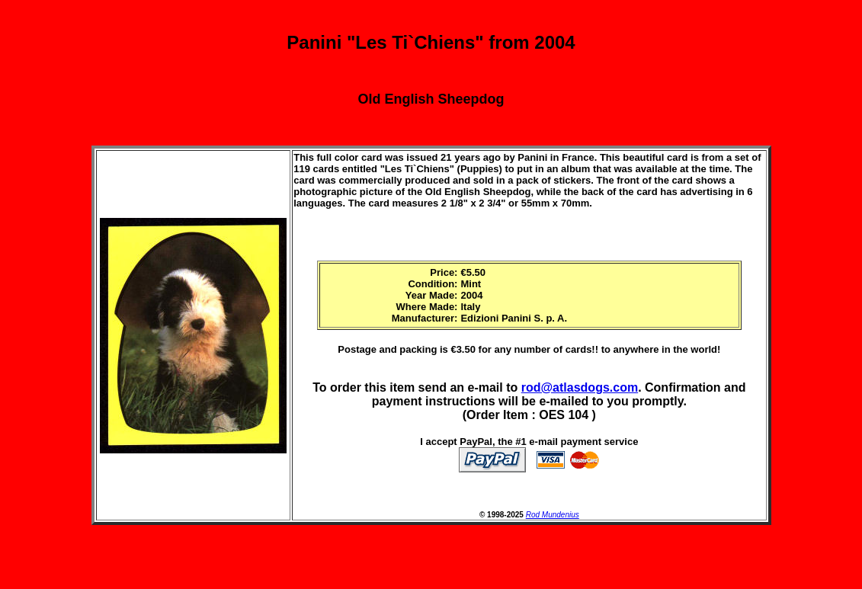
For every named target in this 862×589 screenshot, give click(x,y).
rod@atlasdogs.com (579, 387)
